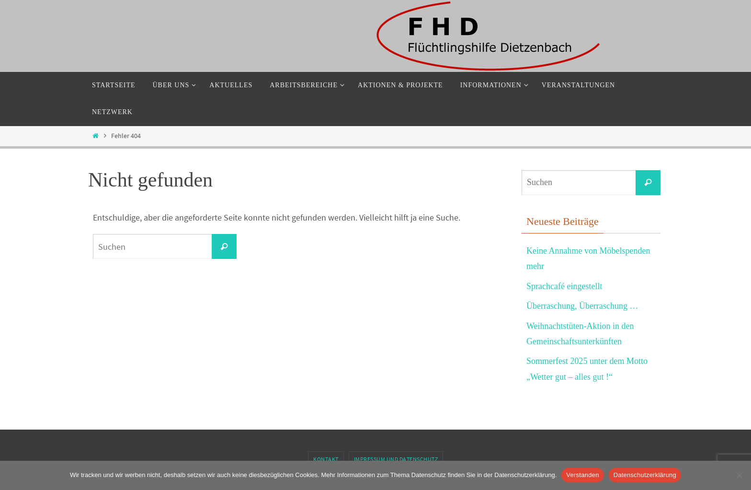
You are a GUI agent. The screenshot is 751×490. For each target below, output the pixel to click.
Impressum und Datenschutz (396, 459)
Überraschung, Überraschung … (582, 306)
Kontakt (326, 459)
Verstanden (582, 474)
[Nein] (739, 475)
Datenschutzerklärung (645, 474)
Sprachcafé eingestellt (564, 286)
